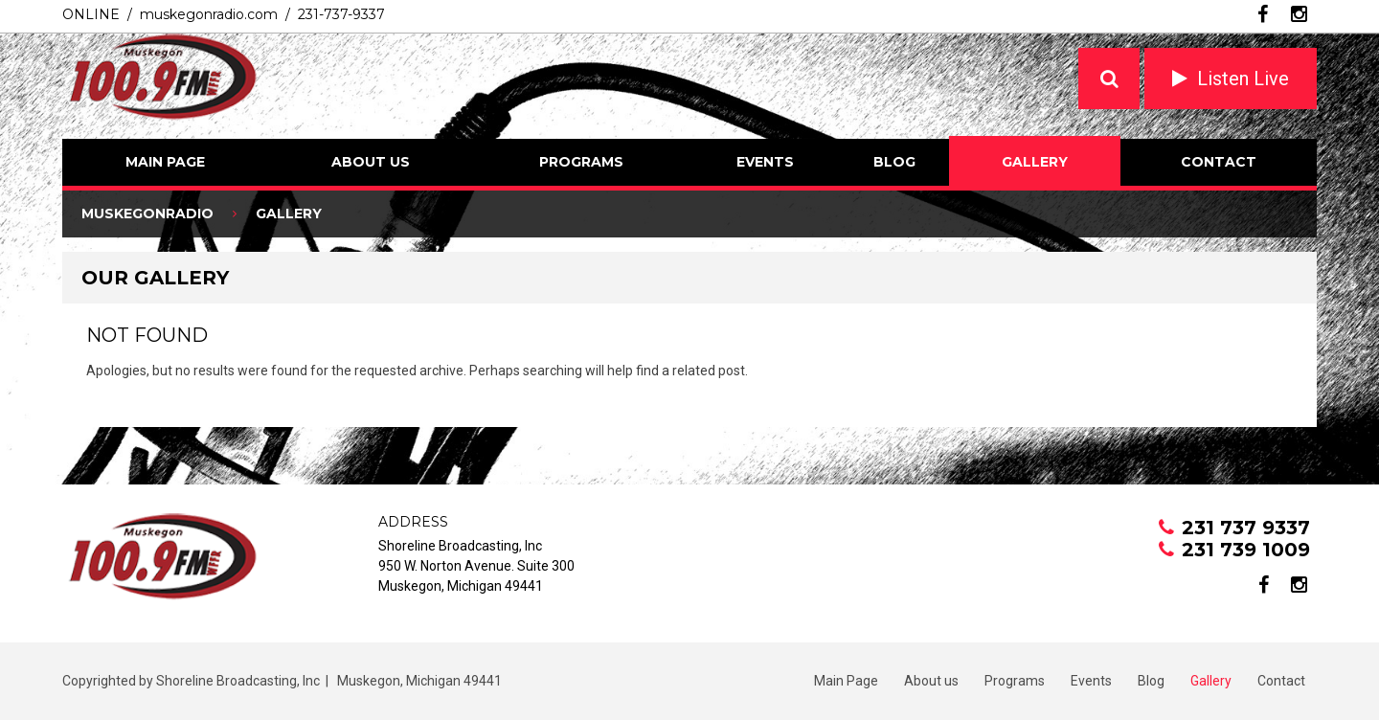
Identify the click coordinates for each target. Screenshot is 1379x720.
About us (370, 161)
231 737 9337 (1246, 527)
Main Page (165, 161)
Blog (894, 161)
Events (765, 161)
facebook (1262, 14)
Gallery (1035, 161)
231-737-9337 (341, 14)
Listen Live (1243, 78)
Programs (581, 161)
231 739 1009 (1246, 549)
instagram (1299, 14)
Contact (1218, 161)
